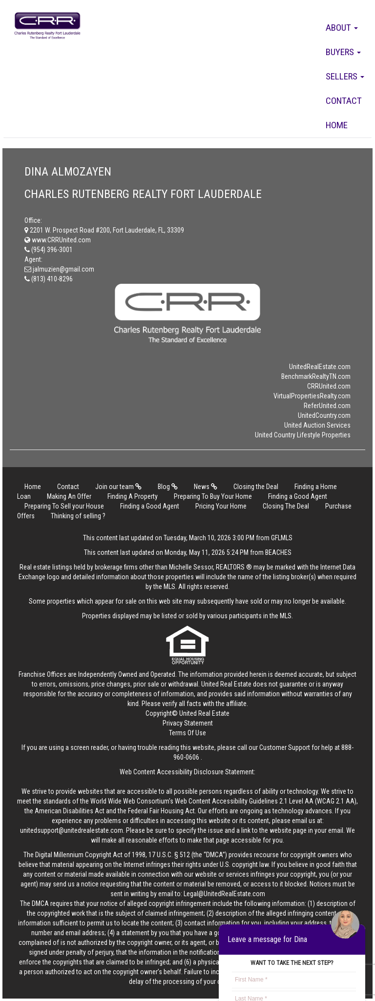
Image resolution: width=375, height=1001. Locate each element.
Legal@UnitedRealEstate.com (224, 894)
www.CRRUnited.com (57, 240)
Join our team (118, 487)
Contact (344, 100)
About (342, 27)
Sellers (345, 76)
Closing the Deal (255, 487)
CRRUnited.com (329, 386)
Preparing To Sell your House (64, 506)
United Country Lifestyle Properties (303, 435)
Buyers (343, 52)
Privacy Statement (188, 723)
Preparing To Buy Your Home (213, 496)
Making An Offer (69, 496)
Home (337, 125)
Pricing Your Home (221, 506)
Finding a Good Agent (297, 496)
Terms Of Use (187, 733)
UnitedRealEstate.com (320, 367)
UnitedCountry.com (324, 415)
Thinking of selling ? (78, 516)
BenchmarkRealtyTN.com (316, 376)
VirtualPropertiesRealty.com (312, 396)
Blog (168, 487)
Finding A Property (132, 496)
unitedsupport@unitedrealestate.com (71, 830)
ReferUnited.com (327, 406)
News (205, 487)
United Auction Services (317, 425)
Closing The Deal (286, 506)
